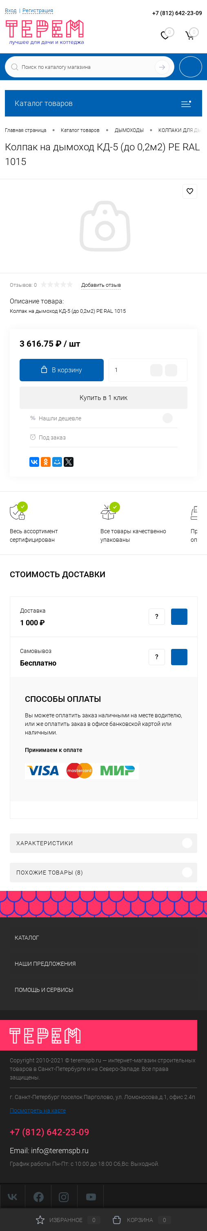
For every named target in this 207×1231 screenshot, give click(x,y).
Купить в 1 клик (103, 398)
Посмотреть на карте (38, 1110)
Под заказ (47, 437)
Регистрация (37, 10)
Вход (10, 10)
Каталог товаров (103, 103)
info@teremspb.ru (60, 1150)
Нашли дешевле (55, 418)
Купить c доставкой (179, 617)
